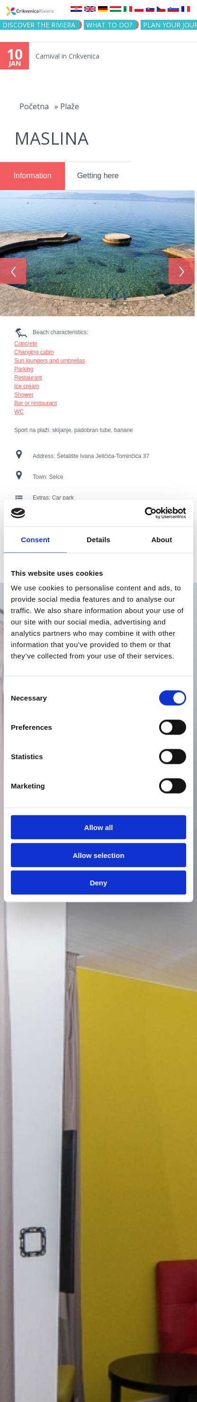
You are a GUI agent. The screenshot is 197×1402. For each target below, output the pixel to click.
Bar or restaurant (35, 400)
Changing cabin (34, 349)
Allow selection (98, 855)
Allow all (98, 827)
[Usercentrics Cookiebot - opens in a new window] (144, 513)
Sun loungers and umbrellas (49, 357)
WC (19, 408)
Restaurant (28, 374)
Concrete (25, 340)
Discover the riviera (38, 24)
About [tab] (161, 539)
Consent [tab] (35, 539)
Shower (24, 391)
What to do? (109, 24)
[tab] (32, 176)
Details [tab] (98, 539)
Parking (24, 366)
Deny (98, 883)
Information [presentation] (33, 176)
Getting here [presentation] (98, 176)
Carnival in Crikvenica (67, 56)
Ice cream (26, 383)
